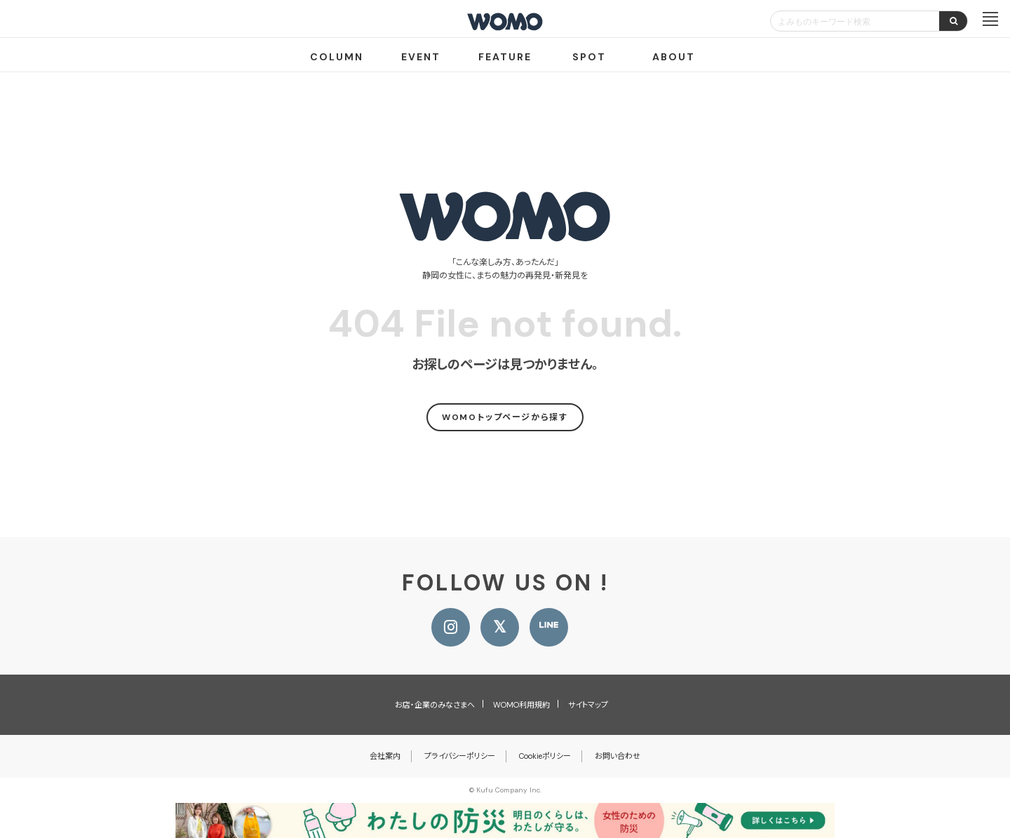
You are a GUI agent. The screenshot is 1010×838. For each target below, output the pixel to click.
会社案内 (385, 756)
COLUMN (336, 56)
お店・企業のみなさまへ (435, 705)
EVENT (420, 56)
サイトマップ (588, 705)
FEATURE (505, 56)
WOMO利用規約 (521, 705)
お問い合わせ (617, 756)
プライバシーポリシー (459, 756)
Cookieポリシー (545, 756)
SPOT (589, 56)
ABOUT (673, 56)
